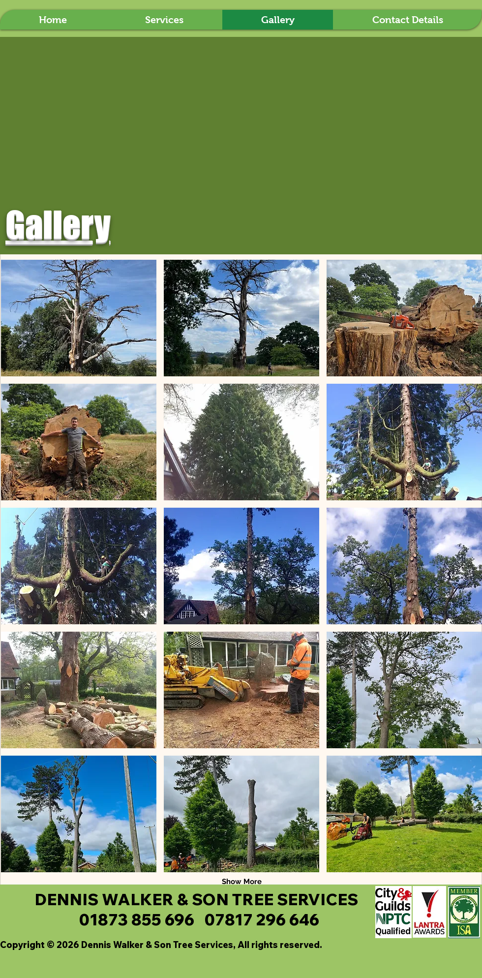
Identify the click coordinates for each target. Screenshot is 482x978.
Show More (242, 881)
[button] (78, 318)
